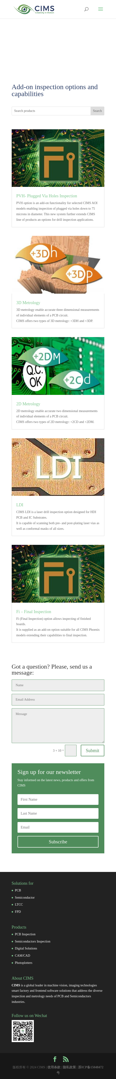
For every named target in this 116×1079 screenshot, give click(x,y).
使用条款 (53, 1067)
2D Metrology (28, 404)
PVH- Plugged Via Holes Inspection (46, 196)
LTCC (19, 904)
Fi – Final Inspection (33, 611)
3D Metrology (28, 302)
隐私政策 (69, 1067)
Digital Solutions (26, 948)
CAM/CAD (22, 955)
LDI (19, 505)
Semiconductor (25, 897)
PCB (18, 890)
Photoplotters (23, 963)
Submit (92, 750)
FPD (18, 911)
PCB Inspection (25, 934)
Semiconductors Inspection (32, 941)
